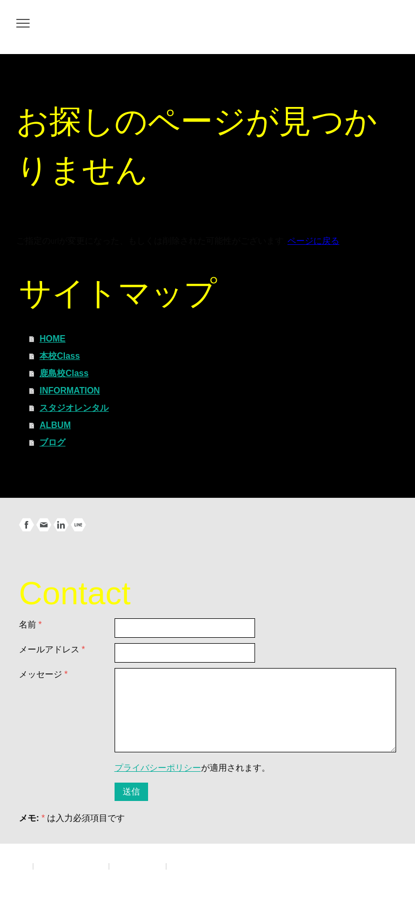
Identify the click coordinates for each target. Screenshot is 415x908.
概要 (23, 866)
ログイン (385, 876)
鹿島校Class (64, 373)
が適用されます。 (192, 767)
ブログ (52, 442)
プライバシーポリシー (158, 767)
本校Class (59, 355)
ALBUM (55, 425)
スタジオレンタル (74, 407)
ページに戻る (313, 240)
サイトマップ (190, 866)
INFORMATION (69, 390)
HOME (52, 338)
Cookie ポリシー (137, 866)
